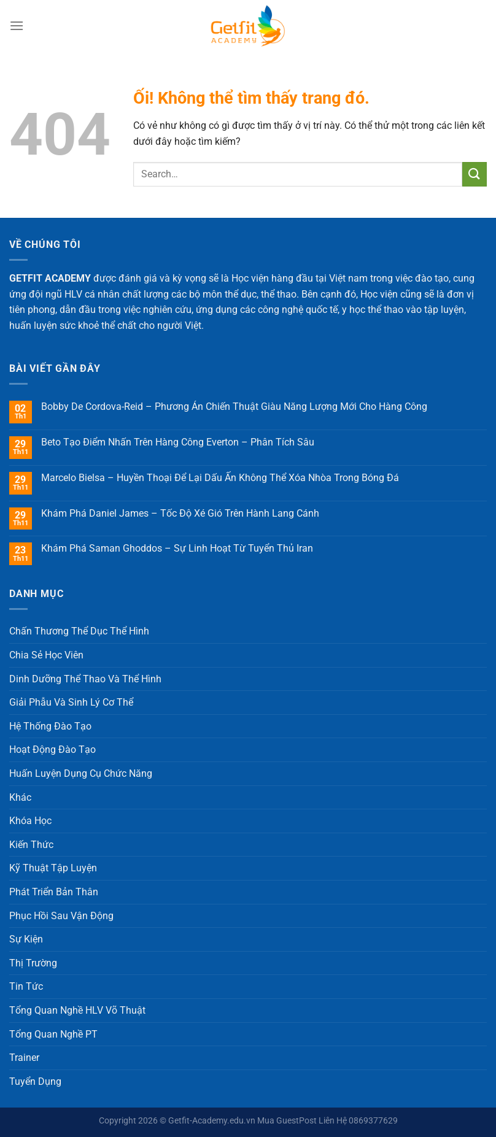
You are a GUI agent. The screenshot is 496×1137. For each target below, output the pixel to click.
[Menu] (16, 25)
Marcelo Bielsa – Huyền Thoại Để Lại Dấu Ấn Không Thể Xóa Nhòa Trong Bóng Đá (220, 478)
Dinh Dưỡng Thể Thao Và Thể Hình (85, 679)
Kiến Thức (31, 844)
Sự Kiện (26, 939)
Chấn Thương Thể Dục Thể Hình (79, 631)
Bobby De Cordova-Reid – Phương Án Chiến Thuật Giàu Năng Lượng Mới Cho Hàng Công (234, 406)
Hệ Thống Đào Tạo (50, 726)
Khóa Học (30, 821)
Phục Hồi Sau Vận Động (61, 916)
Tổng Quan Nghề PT (53, 1034)
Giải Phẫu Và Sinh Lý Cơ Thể (71, 702)
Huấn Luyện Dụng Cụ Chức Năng (80, 773)
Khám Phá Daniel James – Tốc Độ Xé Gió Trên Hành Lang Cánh (180, 513)
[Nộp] (474, 174)
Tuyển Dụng (35, 1081)
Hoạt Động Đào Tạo (52, 749)
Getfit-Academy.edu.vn (211, 1121)
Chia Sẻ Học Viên (46, 655)
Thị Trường (33, 963)
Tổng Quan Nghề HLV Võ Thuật (77, 1010)
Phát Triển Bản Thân (53, 892)
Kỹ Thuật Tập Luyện (53, 868)
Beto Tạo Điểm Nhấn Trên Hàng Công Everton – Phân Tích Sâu (177, 442)
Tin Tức (26, 986)
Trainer (24, 1057)
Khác (20, 797)
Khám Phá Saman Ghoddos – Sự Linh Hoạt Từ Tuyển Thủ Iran (177, 548)
